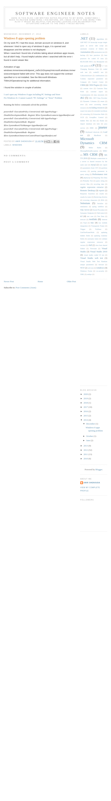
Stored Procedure (99, 210)
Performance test (99, 174)
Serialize (100, 203)
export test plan (85, 111)
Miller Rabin (95, 148)
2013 (86, 445)
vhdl (90, 245)
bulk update (84, 66)
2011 (86, 454)
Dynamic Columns (90, 101)
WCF (82, 268)
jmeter (102, 127)
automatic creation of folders (92, 49)
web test (90, 268)
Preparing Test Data (100, 178)
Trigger (82, 229)
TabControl (101, 213)
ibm (94, 121)
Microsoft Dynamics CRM (93, 141)
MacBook (97, 135)
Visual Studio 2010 (98, 251)
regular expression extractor (92, 187)
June (88, 440)
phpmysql (86, 178)
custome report (97, 92)
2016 (86, 411)
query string (100, 181)
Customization (85, 95)
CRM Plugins (94, 85)
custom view (88, 88)
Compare (83, 82)
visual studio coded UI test (94, 255)
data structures (99, 95)
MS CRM (90, 154)
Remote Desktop (87, 190)
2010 (86, 458)
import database (86, 124)
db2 (82, 97)
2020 (86, 394)
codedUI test (98, 72)
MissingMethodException (89, 151)
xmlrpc (89, 274)
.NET (84, 38)
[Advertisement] (29, 256)
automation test (99, 52)
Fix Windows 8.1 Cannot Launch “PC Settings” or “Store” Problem (33, 98)
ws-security (100, 271)
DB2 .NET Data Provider (98, 98)
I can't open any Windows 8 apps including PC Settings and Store (32, 94)
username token (92, 239)
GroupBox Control (96, 117)
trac (92, 222)
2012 (86, 450)
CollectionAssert (86, 75)
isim (98, 124)
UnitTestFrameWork (87, 232)
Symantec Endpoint (87, 213)
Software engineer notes (55, 13)
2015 (86, 415)
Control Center (98, 82)
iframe (102, 121)
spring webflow (98, 207)
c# (93, 65)
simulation (84, 207)
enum (102, 101)
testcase (83, 219)
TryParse (98, 229)
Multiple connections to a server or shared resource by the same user (93, 161)
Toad (85, 223)
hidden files (84, 121)
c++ (103, 66)
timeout (104, 219)
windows (17, 145)
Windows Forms (86, 271)
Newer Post (9, 281)
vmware (101, 265)
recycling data (99, 184)
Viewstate (93, 248)
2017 (86, 407)
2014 (86, 420)
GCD (82, 117)
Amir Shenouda (23, 141)
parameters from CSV (90, 168)
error (82, 104)
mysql (93, 165)
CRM (82, 85)
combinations (100, 75)
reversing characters (90, 200)
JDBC (92, 128)
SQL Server (84, 210)
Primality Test (88, 181)
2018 (86, 402)
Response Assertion (87, 194)
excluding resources (96, 108)
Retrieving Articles (100, 197)
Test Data (100, 216)
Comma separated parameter (91, 79)
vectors (82, 245)
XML (82, 274)
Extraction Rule (98, 114)
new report (103, 165)
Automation (85, 52)
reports (101, 191)
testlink (93, 219)
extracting (86, 114)
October (90, 436)
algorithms (100, 39)
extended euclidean (100, 111)
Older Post (71, 281)
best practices (95, 55)
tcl (81, 216)
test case (90, 216)
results (101, 194)
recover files (85, 184)
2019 (86, 398)
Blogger (98, 469)
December (91, 423)
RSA (102, 200)
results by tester (85, 197)
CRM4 (105, 85)
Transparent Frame (97, 226)
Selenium (85, 203)
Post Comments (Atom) (26, 287)
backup (82, 55)
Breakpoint (100, 62)
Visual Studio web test (91, 258)
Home (40, 281)
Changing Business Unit (89, 69)
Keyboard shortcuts (93, 132)
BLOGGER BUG (86, 62)
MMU (105, 151)
